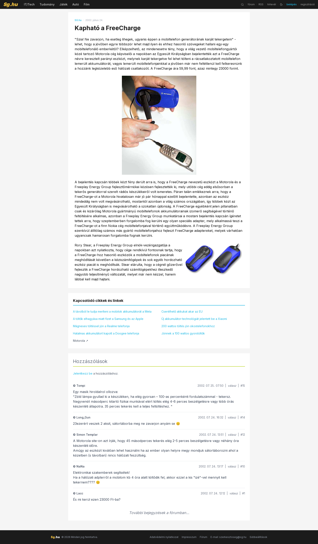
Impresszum (189, 537)
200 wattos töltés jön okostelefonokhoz (188, 326)
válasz (232, 385)
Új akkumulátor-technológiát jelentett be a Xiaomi (194, 318)
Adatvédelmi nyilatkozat (164, 537)
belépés (292, 4)
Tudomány (47, 4)
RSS (261, 4)
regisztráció (308, 4)
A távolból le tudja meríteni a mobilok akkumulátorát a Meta (112, 311)
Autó (75, 4)
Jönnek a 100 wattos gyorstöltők (183, 333)
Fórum (203, 537)
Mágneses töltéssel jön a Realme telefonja (101, 326)
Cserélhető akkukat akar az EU (182, 311)
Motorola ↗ (80, 340)
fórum (251, 4)
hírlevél (271, 4)
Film (86, 4)
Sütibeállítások (258, 537)
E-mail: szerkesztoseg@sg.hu (228, 537)
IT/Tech (29, 4)
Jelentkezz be (82, 373)
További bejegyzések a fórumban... (159, 513)
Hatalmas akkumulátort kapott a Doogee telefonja (106, 333)
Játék (63, 4)
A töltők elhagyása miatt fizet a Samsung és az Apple (108, 318)
